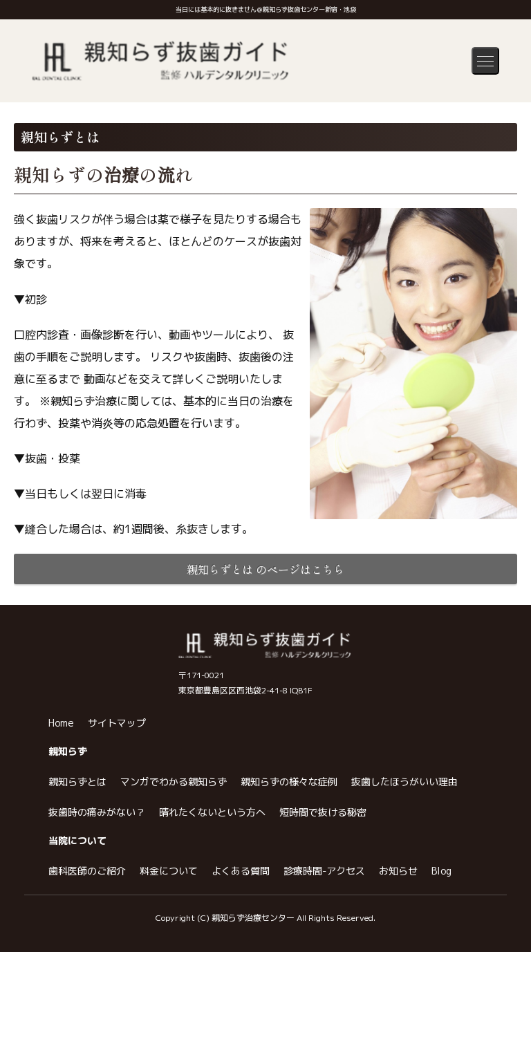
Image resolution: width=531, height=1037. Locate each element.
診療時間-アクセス (324, 998)
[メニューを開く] (485, 61)
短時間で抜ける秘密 (322, 939)
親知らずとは (77, 909)
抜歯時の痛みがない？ (96, 939)
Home (61, 850)
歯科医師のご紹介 (87, 998)
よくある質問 (241, 998)
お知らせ (398, 998)
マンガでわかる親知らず (173, 909)
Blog (441, 998)
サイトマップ (117, 850)
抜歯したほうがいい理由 (404, 909)
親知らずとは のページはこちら (265, 569)
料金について (169, 998)
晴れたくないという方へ (212, 939)
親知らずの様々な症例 (289, 909)
